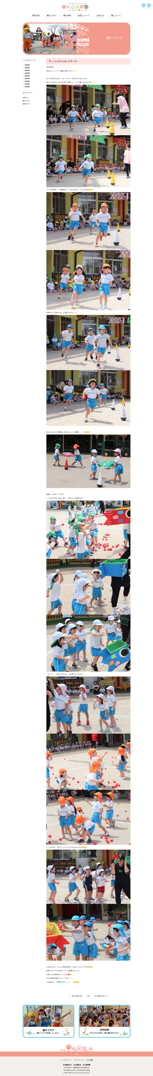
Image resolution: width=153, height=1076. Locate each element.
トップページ (65, 1060)
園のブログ (26, 101)
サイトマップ (78, 1060)
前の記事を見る (76, 996)
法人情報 (90, 1060)
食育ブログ (26, 104)
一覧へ (88, 996)
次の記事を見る (100, 996)
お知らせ (26, 97)
